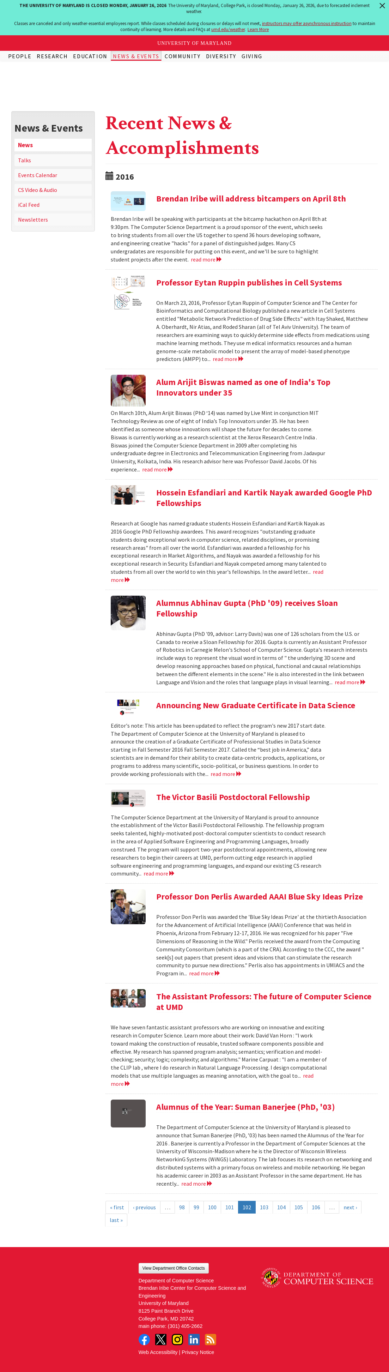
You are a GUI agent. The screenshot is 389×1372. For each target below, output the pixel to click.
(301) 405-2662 (185, 1326)
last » (116, 1219)
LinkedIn (194, 1339)
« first (117, 1207)
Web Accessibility (158, 1352)
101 (229, 1207)
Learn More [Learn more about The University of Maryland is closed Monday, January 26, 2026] (258, 29)
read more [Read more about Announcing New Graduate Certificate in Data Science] (226, 773)
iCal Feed (28, 204)
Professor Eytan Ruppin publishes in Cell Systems (249, 282)
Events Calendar (37, 175)
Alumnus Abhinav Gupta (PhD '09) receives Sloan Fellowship (247, 608)
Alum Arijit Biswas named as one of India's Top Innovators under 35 (243, 387)
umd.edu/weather (228, 29)
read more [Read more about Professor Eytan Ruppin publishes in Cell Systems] (228, 358)
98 (182, 1207)
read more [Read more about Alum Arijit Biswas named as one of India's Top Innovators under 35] (158, 469)
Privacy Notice (198, 1352)
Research (52, 56)
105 (298, 1207)
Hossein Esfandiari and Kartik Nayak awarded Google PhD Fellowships (264, 498)
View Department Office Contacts (173, 1268)
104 (281, 1207)
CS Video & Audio (37, 189)
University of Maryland (194, 43)
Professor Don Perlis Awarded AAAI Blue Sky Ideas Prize (259, 896)
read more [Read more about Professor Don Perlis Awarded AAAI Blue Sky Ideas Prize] (204, 973)
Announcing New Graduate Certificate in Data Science (255, 705)
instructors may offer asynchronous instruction (307, 23)
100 (212, 1207)
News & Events (136, 56)
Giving (252, 56)
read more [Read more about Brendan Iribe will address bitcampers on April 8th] (206, 259)
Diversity (221, 56)
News (25, 145)
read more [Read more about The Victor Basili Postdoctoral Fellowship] (159, 873)
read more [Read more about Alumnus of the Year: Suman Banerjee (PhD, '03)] (197, 1183)
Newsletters (33, 219)
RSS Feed (210, 1339)
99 (196, 1207)
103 (264, 1207)
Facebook (144, 1339)
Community (182, 56)
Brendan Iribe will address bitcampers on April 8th (251, 198)
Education (90, 56)
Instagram (177, 1339)
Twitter (160, 1339)
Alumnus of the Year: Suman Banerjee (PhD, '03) (245, 1106)
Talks (24, 160)
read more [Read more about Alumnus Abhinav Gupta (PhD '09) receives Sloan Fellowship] (350, 682)
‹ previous (144, 1207)
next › (350, 1207)
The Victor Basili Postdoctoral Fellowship (233, 797)
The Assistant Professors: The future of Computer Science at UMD (263, 1001)
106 (316, 1207)
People (20, 56)
